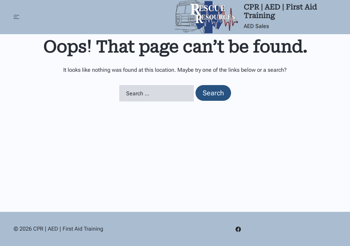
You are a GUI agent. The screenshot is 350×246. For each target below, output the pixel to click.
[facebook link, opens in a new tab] (238, 229)
